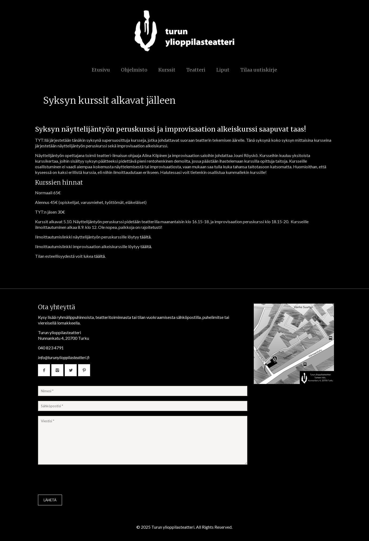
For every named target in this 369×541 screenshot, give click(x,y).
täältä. (145, 236)
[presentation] (78, 480)
